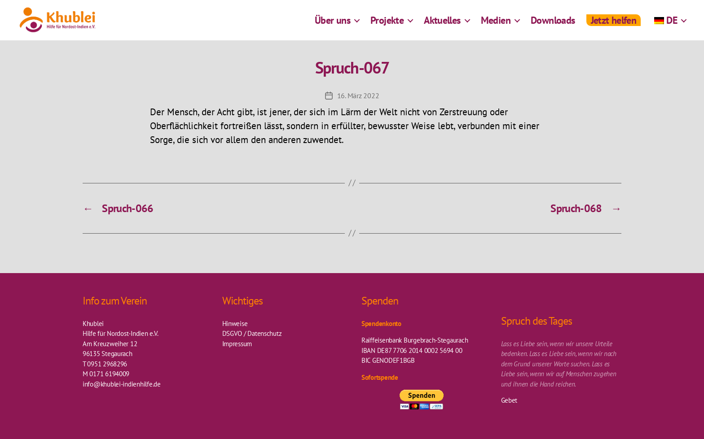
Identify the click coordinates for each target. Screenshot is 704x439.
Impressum (237, 343)
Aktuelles (442, 24)
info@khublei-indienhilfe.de (122, 384)
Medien (495, 24)
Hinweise (235, 323)
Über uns (332, 24)
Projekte (387, 24)
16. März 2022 (358, 95)
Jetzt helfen (614, 24)
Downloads (553, 24)
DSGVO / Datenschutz (252, 333)
